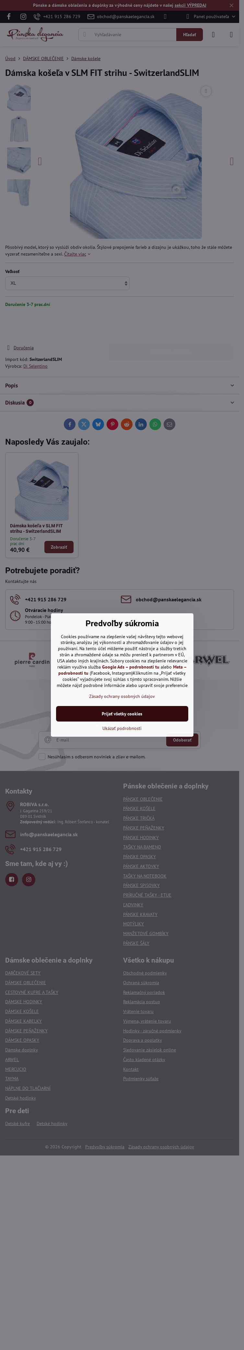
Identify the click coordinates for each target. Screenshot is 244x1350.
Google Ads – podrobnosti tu (130, 667)
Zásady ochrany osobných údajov (122, 696)
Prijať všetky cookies (122, 714)
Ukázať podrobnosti (122, 728)
